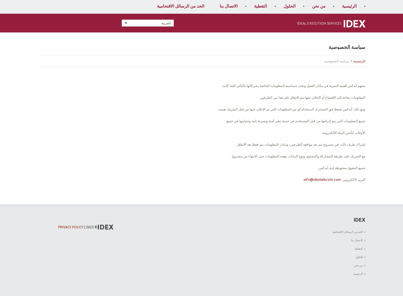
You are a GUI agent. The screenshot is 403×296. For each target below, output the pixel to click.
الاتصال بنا (229, 6)
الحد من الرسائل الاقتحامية (180, 6)
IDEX (354, 23)
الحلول (289, 6)
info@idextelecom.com (322, 179)
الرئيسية (349, 6)
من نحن (318, 6)
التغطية (260, 6)
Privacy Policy (70, 227)
